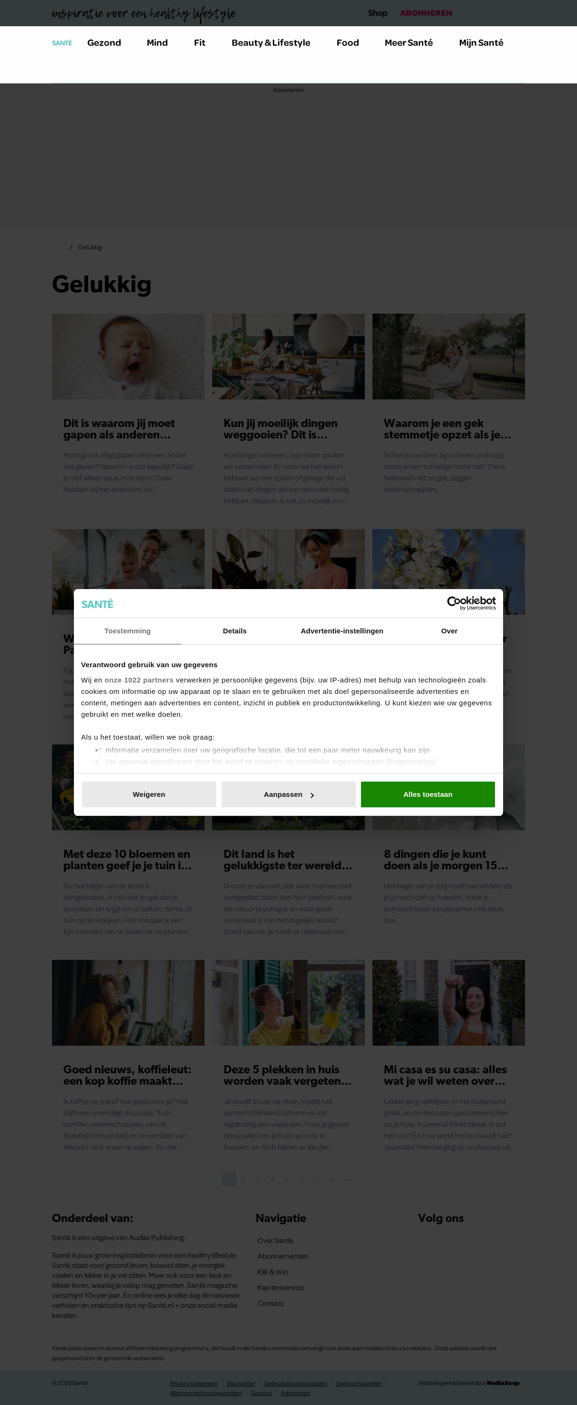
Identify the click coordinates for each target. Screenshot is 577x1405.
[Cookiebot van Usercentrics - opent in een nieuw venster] (454, 603)
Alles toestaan (428, 794)
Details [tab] (235, 631)
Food (353, 42)
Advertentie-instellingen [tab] (342, 631)
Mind (163, 42)
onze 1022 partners (139, 680)
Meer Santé (414, 42)
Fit (205, 42)
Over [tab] (449, 631)
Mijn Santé (488, 42)
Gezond (109, 42)
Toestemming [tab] (127, 631)
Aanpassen (289, 794)
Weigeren (149, 794)
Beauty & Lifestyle (276, 42)
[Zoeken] (59, 71)
